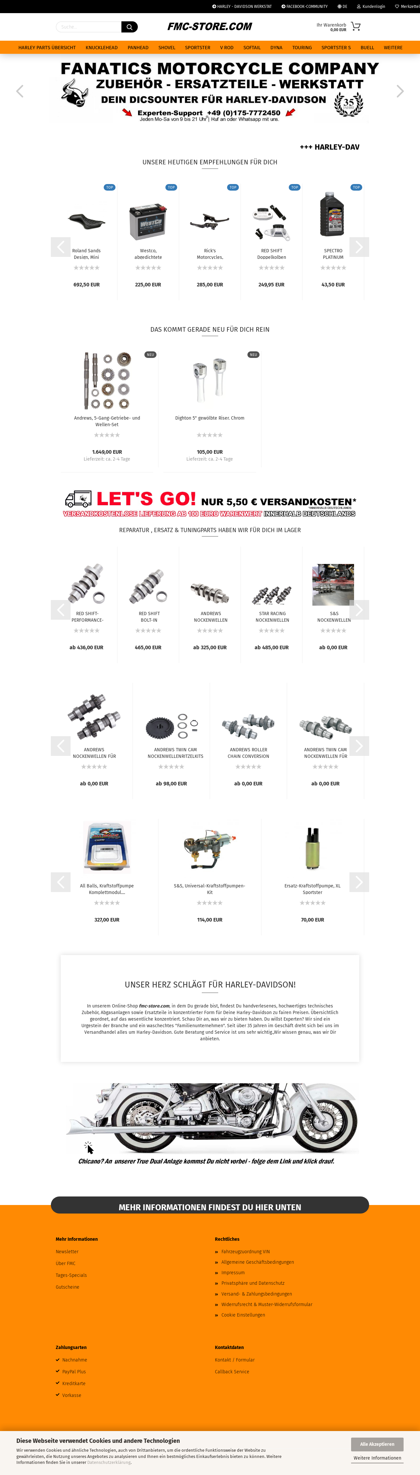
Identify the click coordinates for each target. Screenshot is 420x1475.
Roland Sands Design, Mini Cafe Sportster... (86, 253)
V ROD (227, 48)
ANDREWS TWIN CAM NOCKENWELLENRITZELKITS (175, 752)
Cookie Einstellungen (243, 1315)
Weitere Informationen (377, 1458)
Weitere (393, 48)
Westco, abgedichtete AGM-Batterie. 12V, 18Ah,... (148, 253)
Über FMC (65, 1263)
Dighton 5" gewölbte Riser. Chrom (209, 418)
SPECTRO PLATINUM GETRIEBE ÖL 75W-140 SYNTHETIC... (333, 253)
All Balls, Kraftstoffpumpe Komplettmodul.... (107, 888)
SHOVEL (166, 48)
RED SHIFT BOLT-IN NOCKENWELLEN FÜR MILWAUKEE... (149, 616)
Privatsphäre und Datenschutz (252, 1283)
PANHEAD (138, 48)
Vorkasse (71, 1395)
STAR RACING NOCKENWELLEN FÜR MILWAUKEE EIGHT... (272, 616)
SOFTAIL (252, 48)
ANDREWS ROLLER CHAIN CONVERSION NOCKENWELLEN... (248, 752)
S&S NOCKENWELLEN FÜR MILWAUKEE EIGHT (334, 616)
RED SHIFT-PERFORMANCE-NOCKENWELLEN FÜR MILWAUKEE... (87, 616)
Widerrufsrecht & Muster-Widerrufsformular (266, 1304)
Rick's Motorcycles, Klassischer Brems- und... (210, 253)
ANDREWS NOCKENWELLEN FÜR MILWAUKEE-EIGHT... (211, 616)
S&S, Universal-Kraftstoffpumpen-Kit (209, 888)
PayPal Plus (74, 1372)
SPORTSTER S (336, 48)
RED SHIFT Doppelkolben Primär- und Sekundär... (271, 253)
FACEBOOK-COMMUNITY (305, 6)
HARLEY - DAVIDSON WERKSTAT (242, 6)
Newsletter (67, 1252)
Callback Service (232, 1372)
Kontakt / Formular (235, 1360)
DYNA (276, 48)
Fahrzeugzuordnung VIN (245, 1252)
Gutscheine (67, 1287)
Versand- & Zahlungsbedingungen (256, 1294)
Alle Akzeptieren (377, 1444)
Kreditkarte (74, 1383)
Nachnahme (74, 1360)
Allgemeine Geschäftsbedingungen (257, 1262)
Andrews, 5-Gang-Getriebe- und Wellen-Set (107, 420)
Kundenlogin (371, 6)
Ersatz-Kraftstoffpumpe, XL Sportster (312, 888)
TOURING (302, 48)
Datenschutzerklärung (109, 1462)
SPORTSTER (197, 48)
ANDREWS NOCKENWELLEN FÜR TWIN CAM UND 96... (94, 752)
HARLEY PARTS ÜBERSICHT (47, 48)
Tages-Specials (71, 1275)
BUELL (367, 48)
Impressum (233, 1273)
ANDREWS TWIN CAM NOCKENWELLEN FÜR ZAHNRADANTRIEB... (325, 752)
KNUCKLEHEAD (102, 48)
